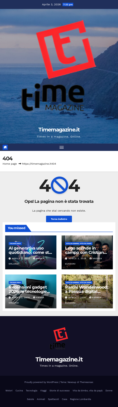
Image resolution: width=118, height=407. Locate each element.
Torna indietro (59, 219)
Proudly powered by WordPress (41, 382)
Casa (64, 399)
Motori (9, 390)
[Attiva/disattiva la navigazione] (62, 147)
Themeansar (86, 382)
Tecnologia (15, 243)
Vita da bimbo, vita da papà (78, 243)
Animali (41, 399)
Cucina (19, 390)
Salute (30, 399)
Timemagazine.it (59, 129)
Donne (108, 390)
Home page (10, 163)
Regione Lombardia (80, 399)
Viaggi (43, 390)
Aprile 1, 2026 (77, 297)
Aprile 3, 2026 (21, 258)
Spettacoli (53, 399)
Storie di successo (60, 390)
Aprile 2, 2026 (77, 258)
